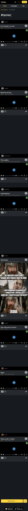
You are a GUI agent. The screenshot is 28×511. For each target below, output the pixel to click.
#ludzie (12, 195)
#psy (9, 27)
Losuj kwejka (25, 502)
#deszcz (9, 94)
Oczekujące (14, 6)
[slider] (7, 41)
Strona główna (4, 9)
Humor (2, 161)
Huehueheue (5, 193)
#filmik (12, 94)
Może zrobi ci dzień (7, 439)
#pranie (9, 374)
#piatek (19, 161)
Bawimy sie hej (6, 92)
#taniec (6, 27)
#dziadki (15, 195)
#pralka (12, 374)
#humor (6, 161)
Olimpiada (4, 260)
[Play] (1, 42)
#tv (10, 27)
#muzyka (12, 161)
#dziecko (9, 440)
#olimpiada (10, 261)
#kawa (16, 161)
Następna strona (12, 501)
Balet (2, 373)
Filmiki (2, 27)
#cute (12, 440)
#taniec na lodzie (16, 261)
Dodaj (4, 6)
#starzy (18, 195)
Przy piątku (5, 160)
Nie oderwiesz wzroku (8, 327)
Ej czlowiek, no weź (7, 26)
